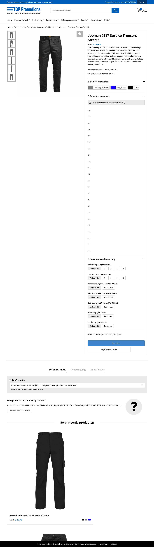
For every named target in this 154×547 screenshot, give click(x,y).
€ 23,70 (85, 472)
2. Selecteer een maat (99, 95)
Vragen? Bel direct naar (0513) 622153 (120, 2)
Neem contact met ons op (19, 411)
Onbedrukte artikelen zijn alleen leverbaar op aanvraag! (29, 2)
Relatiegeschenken (69, 20)
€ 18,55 (50, 469)
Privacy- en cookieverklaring (91, 512)
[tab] (59, 369)
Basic (106, 20)
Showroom (119, 508)
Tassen (84, 20)
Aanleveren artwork (123, 512)
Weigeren (114, 544)
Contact (142, 2)
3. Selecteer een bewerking (101, 259)
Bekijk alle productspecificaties (101, 74)
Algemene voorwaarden (89, 508)
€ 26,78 (15, 472)
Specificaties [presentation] (96, 370)
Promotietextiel (21, 20)
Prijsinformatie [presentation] (59, 370)
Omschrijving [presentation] (78, 370)
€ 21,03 (120, 472)
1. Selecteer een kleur (98, 81)
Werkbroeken (50, 27)
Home (9, 20)
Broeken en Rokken (35, 27)
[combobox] (81, 10)
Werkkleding (37, 20)
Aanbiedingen (96, 20)
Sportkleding (51, 20)
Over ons (48, 508)
